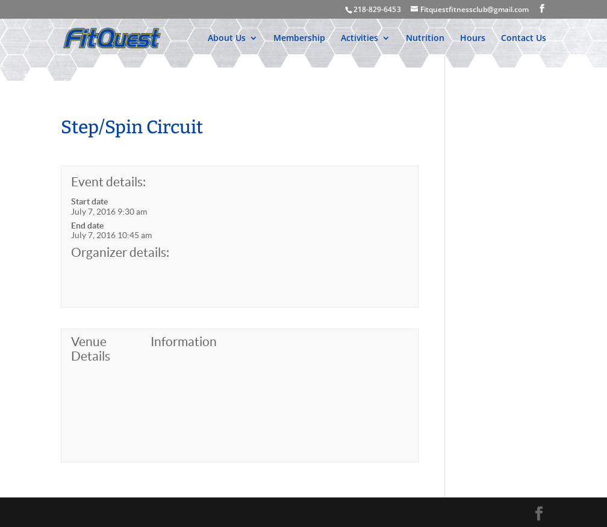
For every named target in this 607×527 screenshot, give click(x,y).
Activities (359, 38)
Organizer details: (120, 252)
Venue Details (90, 349)
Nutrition (425, 38)
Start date (89, 201)
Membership (299, 38)
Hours (472, 38)
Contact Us (523, 38)
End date (87, 225)
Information (184, 342)
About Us (227, 38)
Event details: (108, 182)
